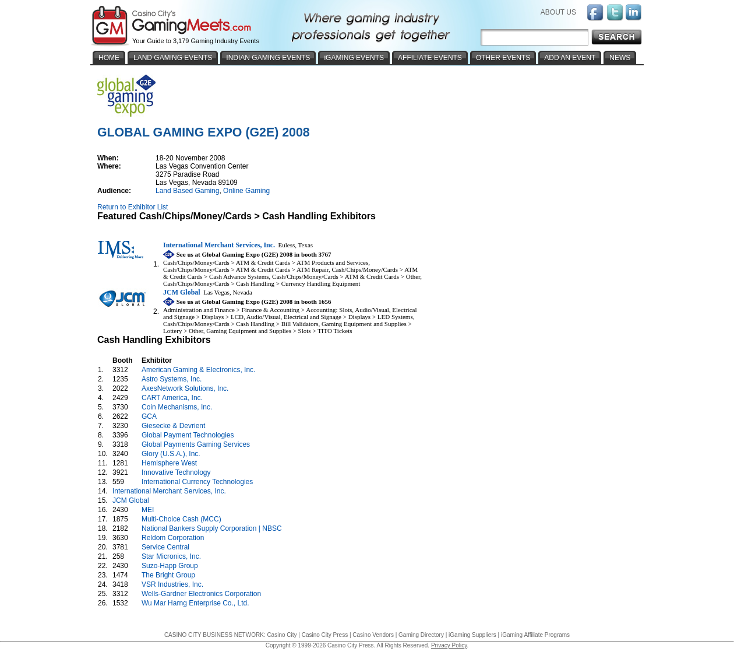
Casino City (282, 635)
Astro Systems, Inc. (172, 379)
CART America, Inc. (172, 398)
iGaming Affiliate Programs (535, 635)
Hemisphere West (169, 463)
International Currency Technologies (197, 482)
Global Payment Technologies (188, 435)
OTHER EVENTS (503, 58)
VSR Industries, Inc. (172, 584)
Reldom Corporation (173, 538)
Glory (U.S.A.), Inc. (171, 454)
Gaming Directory (421, 635)
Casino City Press (325, 635)
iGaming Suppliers (472, 635)
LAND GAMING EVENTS (172, 58)
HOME (108, 58)
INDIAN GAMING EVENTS (268, 58)
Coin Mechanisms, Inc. (177, 407)
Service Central (165, 547)
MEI (148, 510)
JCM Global (130, 500)
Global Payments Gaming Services (196, 444)
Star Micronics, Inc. (171, 556)
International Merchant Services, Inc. (169, 491)
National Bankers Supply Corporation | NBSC (212, 528)
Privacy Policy (449, 645)
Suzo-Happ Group (170, 566)
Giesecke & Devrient (173, 426)
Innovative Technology (176, 472)
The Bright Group (168, 575)
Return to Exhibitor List (132, 207)
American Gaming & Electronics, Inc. (198, 370)
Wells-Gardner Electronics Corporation (201, 594)
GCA (149, 416)
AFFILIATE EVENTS (430, 58)
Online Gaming (246, 191)
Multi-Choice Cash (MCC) (181, 519)
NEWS (619, 58)
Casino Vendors (373, 635)
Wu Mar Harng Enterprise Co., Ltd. (195, 603)
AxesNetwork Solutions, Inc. (185, 388)
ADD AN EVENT (569, 58)
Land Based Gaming (187, 191)
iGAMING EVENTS (354, 58)
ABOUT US (558, 12)
